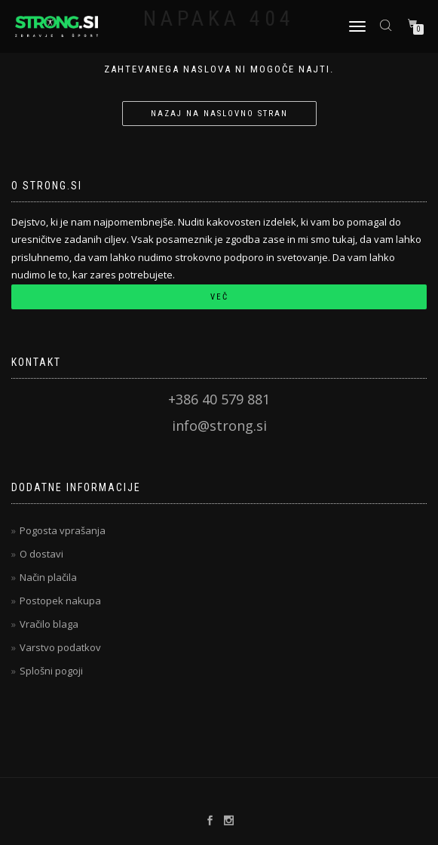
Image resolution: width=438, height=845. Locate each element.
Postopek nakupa (60, 600)
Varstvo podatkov (60, 647)
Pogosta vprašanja (63, 530)
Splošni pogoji (51, 671)
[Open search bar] (387, 24)
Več (219, 297)
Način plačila (48, 577)
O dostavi (41, 554)
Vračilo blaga (49, 624)
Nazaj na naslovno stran (219, 113)
